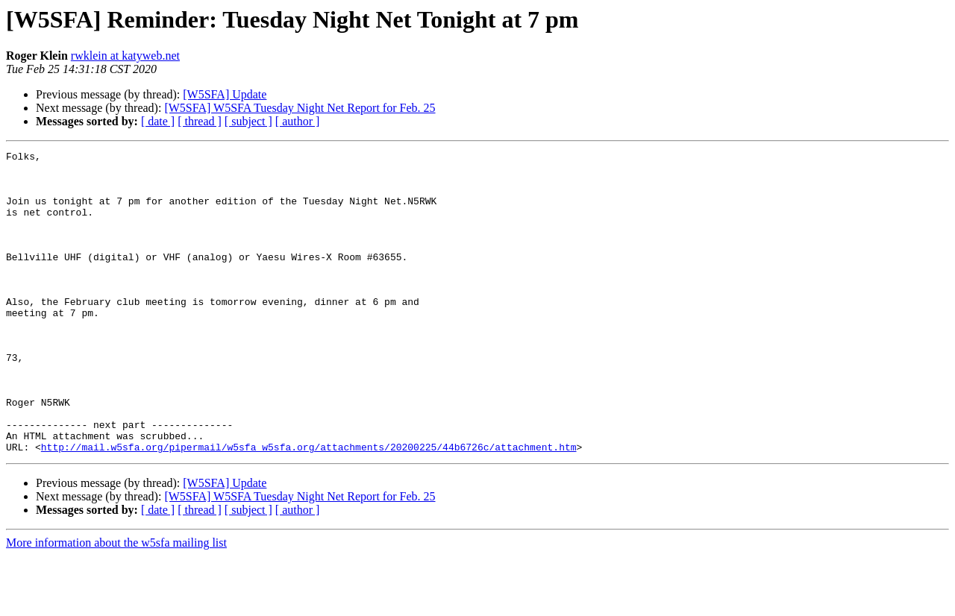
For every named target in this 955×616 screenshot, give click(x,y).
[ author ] (297, 121)
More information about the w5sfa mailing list (116, 603)
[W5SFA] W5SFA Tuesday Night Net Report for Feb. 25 (299, 107)
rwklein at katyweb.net (125, 55)
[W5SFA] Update (224, 94)
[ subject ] (248, 121)
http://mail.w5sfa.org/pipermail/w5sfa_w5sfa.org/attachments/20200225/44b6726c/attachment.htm (309, 507)
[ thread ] (200, 121)
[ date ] (158, 121)
